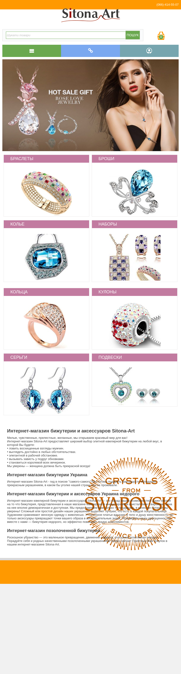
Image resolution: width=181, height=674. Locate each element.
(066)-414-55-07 (167, 4)
